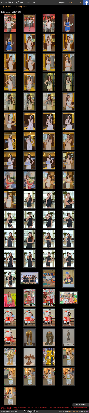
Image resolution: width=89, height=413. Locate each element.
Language (61, 2)
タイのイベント (21, 7)
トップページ (6, 7)
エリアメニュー (74, 2)
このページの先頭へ (80, 404)
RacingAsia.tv (31, 411)
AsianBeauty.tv (73, 411)
